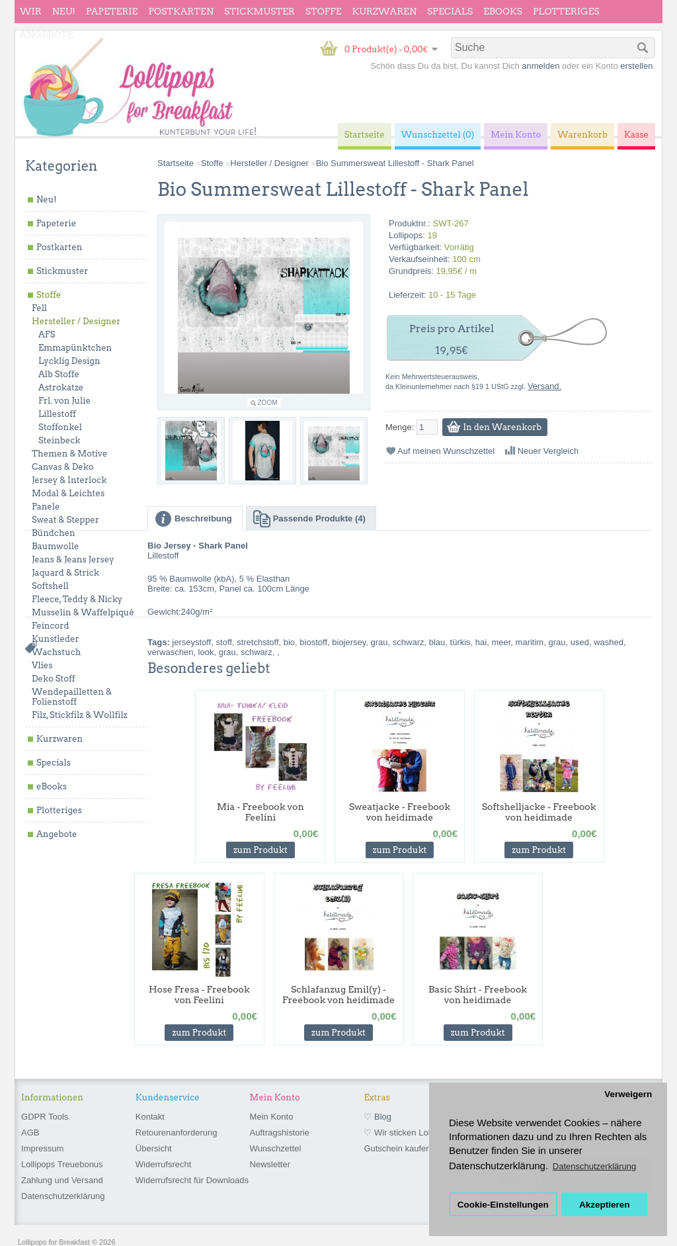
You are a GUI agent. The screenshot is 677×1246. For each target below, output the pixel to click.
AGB (30, 1132)
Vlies (42, 665)
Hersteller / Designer (76, 321)
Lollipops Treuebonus (62, 1164)
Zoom (268, 402)
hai (481, 642)
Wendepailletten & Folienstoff (72, 697)
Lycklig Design (69, 361)
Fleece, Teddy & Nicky (77, 599)
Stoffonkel (60, 427)
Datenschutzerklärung (62, 1196)
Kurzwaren (384, 11)
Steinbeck (59, 440)
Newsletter (270, 1164)
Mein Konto (272, 1117)
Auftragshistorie (279, 1132)
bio (289, 642)
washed (608, 642)
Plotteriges (566, 11)
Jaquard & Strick (65, 573)
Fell (39, 308)
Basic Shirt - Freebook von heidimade (477, 994)
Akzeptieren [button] (604, 1205)
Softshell (50, 586)
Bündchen (53, 533)
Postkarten (181, 11)
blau (437, 642)
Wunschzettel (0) (438, 135)
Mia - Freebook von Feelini (260, 812)
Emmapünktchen (75, 348)
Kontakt (150, 1117)
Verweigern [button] (628, 1094)
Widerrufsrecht (164, 1164)
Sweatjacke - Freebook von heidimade (399, 812)
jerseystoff (191, 642)
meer (500, 642)
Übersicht (154, 1148)
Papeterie (112, 11)
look (206, 652)
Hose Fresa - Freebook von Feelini (199, 994)
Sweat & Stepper (65, 520)
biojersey (349, 642)
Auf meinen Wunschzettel (446, 451)
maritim (530, 642)
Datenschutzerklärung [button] (594, 1166)
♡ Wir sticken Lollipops (408, 1132)
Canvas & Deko (63, 467)
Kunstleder (55, 639)
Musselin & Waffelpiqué (83, 612)
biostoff (313, 642)
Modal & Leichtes (68, 493)
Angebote (46, 34)
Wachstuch (56, 652)
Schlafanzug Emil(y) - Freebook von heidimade (338, 994)
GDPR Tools (44, 1117)
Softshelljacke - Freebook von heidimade (539, 812)
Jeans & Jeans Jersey (73, 559)
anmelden (540, 66)
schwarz (408, 642)
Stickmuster (259, 11)
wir (31, 11)
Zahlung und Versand (62, 1180)
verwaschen (170, 652)
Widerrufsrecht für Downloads (192, 1180)
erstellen (636, 66)
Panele (46, 507)
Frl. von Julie (64, 401)
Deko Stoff (53, 679)
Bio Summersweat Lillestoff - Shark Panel (395, 163)
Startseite (175, 163)
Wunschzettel (275, 1148)
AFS (46, 334)
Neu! (63, 11)
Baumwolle (55, 546)
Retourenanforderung (177, 1132)
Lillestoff (57, 414)
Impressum (42, 1148)
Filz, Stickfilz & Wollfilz (80, 715)
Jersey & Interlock (69, 480)
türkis (460, 642)
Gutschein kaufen (397, 1148)
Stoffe (323, 11)
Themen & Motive (69, 454)
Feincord (50, 626)
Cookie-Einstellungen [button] (503, 1205)
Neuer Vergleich (548, 451)
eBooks (502, 11)
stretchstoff (257, 642)
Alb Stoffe (58, 374)
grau (379, 642)
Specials (450, 11)
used (580, 642)
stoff (224, 642)
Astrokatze (60, 387)
